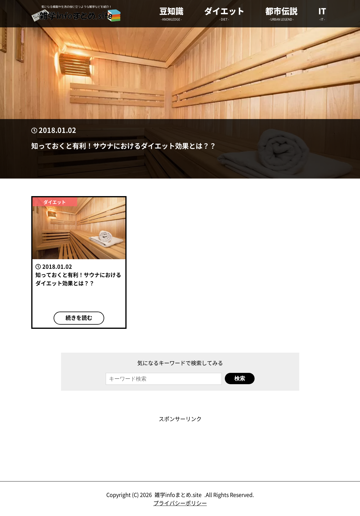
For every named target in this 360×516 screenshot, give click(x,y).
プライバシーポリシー (180, 503)
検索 (239, 378)
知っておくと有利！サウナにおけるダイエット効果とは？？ (123, 146)
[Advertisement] (180, 436)
